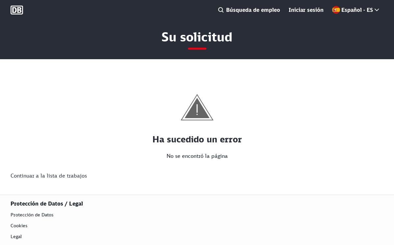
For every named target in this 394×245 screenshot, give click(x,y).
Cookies (19, 225)
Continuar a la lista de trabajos (49, 175)
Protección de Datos (32, 214)
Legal (16, 236)
